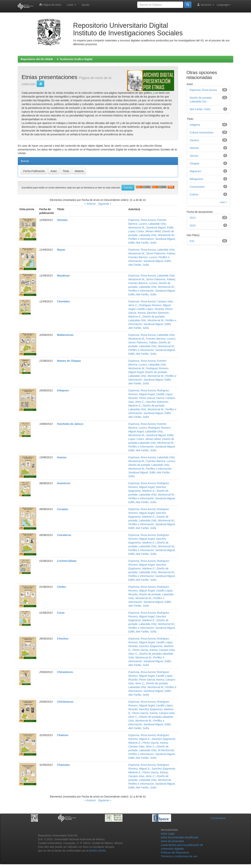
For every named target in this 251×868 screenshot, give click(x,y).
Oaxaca (194, 140)
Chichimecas (65, 701)
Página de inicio (50, 4)
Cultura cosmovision (202, 132)
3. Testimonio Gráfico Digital (74, 59)
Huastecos (63, 483)
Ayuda (85, 4)
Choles (61, 586)
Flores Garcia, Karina (151, 398)
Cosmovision (197, 186)
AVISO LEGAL (97, 850)
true (192, 240)
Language (223, 4)
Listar (71, 4)
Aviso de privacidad (172, 841)
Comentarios (218, 818)
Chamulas (63, 764)
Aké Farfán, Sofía (146, 242)
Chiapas (194, 163)
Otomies (62, 219)
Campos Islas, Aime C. (141, 746)
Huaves (62, 457)
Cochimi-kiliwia (66, 560)
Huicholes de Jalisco (70, 423)
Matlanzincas (65, 334)
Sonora (194, 155)
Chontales (63, 301)
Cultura (194, 194)
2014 (193, 225)
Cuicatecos (64, 535)
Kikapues (63, 390)
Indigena (195, 124)
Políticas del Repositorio (175, 852)
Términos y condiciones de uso (179, 856)
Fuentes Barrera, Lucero (142, 257)
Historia (194, 147)
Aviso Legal (167, 833)
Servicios (205, 4)
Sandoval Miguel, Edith (159, 227)
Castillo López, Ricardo (150, 308)
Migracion (195, 171)
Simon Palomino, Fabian (160, 253)
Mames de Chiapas (69, 360)
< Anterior (90, 203)
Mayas (61, 249)
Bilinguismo (196, 178)
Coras (61, 612)
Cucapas (62, 509)
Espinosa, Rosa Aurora (141, 219)
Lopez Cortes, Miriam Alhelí (144, 231)
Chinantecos (65, 672)
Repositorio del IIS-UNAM (37, 59)
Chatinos (62, 735)
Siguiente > (104, 203)
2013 (193, 217)
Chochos (62, 638)
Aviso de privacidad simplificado (179, 837)
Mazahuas (63, 275)
